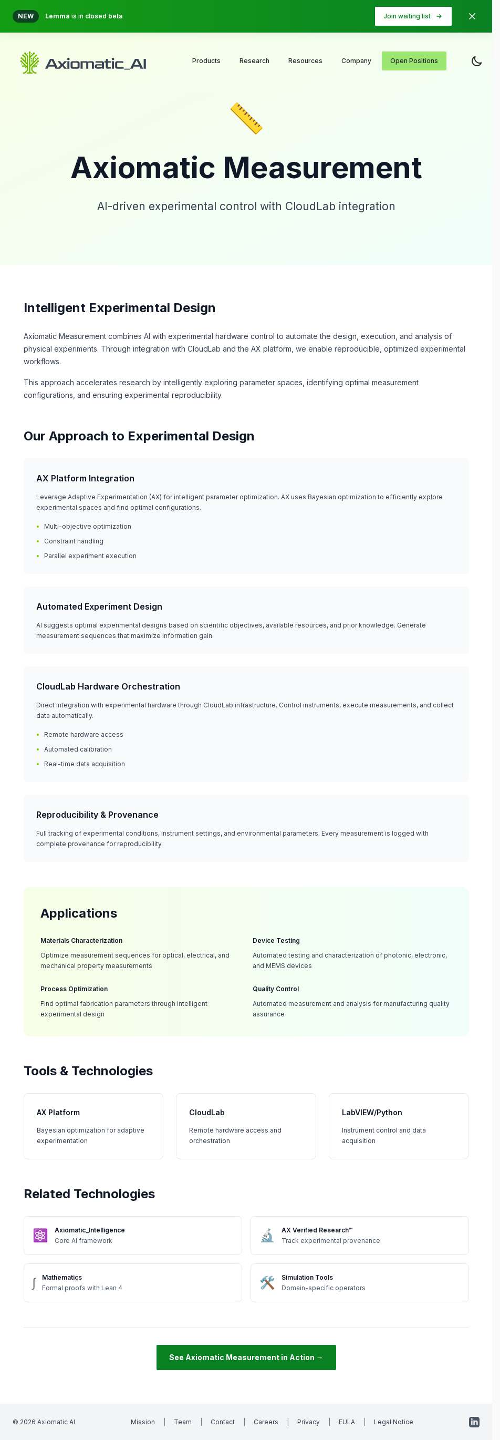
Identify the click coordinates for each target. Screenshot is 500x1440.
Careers (266, 1422)
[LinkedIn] (474, 1422)
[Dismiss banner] (472, 16)
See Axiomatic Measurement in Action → (246, 1357)
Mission (143, 1422)
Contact (223, 1422)
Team (183, 1422)
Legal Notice (393, 1422)
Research (254, 61)
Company (356, 61)
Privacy (308, 1422)
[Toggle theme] (476, 60)
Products (206, 61)
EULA (347, 1422)
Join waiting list (413, 16)
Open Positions (414, 61)
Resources (305, 61)
